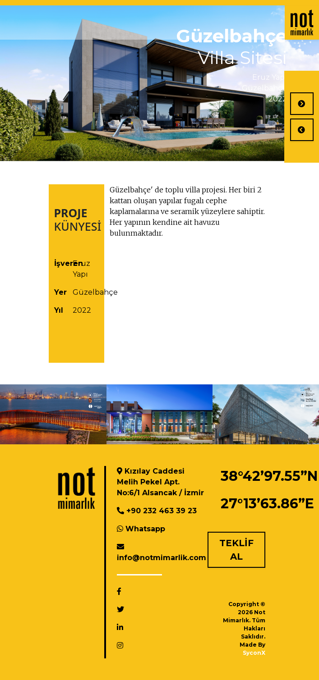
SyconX (254, 652)
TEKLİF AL (236, 550)
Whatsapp (145, 529)
